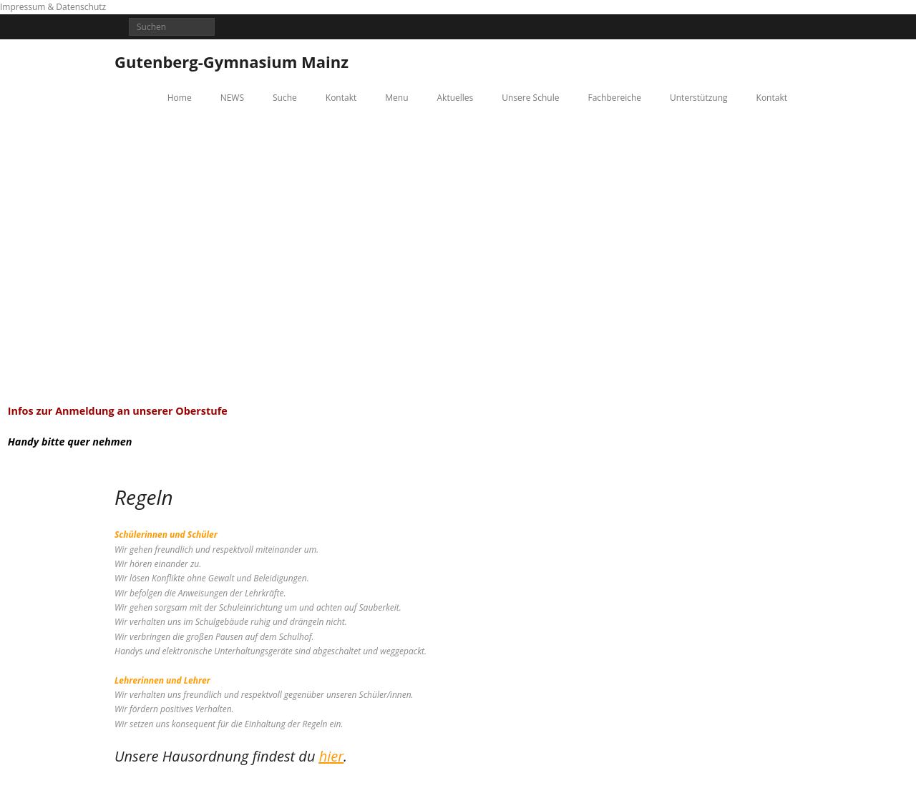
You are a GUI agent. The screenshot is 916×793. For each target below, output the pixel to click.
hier (331, 756)
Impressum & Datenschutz (53, 7)
